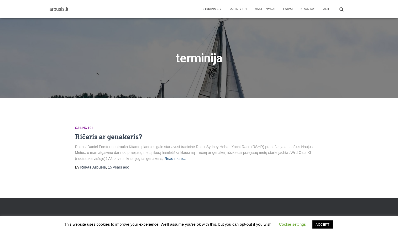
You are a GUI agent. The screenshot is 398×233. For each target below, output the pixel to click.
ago (118, 167)
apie (326, 9)
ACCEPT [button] (322, 224)
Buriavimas (211, 9)
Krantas (308, 9)
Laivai (287, 9)
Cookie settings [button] (292, 224)
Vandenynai (265, 9)
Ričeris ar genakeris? (108, 136)
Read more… (175, 158)
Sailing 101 (238, 9)
